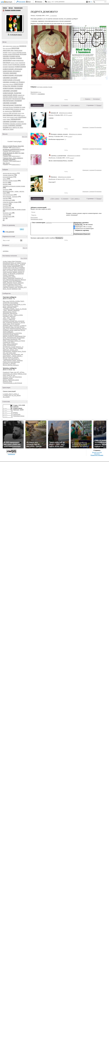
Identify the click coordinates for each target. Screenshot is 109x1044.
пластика (5, 215)
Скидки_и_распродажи (58, 155)
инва (14, 60)
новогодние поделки (12, 93)
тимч (19, 289)
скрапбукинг (22, 117)
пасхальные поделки (12, 105)
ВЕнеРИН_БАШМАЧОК (17, 273)
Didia (13, 261)
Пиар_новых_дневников (10, 344)
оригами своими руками (10, 97)
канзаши (6, 62)
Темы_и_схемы (18, 315)
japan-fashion (7, 356)
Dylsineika (18, 261)
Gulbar (19, 263)
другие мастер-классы (9, 173)
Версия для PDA (97, 452)
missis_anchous (7, 272)
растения (14, 113)
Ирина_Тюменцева (8, 278)
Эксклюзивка (14, 303)
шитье (5, 179)
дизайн (5, 52)
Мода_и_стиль (21, 304)
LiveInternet (7, 2)
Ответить (85, 127)
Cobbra (9, 261)
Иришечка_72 (19, 278)
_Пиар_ (5, 310)
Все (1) (25, 248)
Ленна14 (23, 279)
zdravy (5, 306)
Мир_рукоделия (19, 321)
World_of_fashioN (13, 357)
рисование (8, 115)
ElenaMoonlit (6, 263)
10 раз (39, 92)
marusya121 (21, 270)
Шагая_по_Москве (21, 309)
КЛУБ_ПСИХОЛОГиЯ (9, 345)
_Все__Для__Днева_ (9, 318)
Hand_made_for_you (9, 375)
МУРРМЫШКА (17, 281)
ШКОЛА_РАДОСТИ (8, 336)
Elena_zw (13, 263)
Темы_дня (13, 372)
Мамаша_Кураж (8, 378)
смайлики (49, 222)
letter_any (6, 270)
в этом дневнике (9, 232)
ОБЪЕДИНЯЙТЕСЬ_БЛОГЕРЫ (12, 333)
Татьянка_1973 (22, 287)
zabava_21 (6, 273)
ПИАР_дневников (8, 341)
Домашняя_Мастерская (10, 313)
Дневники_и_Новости (19, 325)
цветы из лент (17, 127)
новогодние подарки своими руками (12, 89)
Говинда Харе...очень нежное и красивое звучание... (13, 158)
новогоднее (20, 66)
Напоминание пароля (36, 219)
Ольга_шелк (18, 286)
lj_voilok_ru (15, 394)
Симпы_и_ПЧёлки (19, 341)
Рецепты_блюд (7, 381)
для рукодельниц (8, 195)
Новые (99, 105)
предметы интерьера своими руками (14, 186)
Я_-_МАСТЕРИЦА (11, 359)
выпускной (8, 48)
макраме (5, 204)
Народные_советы (12, 306)
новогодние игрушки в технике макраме (12, 72)
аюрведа (22, 46)
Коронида (17, 279)
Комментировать (37, 105)
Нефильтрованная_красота (18, 328)
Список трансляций (9, 391)
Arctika (5, 261)
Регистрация (21, 1)
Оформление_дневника (10, 351)
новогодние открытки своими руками (13, 85)
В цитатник (98, 127)
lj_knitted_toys (7, 395)
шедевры (5, 251)
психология (6, 113)
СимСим (5, 287)
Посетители (16, 414)
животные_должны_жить (10, 350)
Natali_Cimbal (7, 266)
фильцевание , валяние (10, 196)
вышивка (5, 206)
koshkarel (14, 269)
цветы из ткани (8, 129)
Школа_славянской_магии (11, 380)
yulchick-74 (21, 272)
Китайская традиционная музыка (13, 149)
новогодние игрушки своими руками (12, 76)
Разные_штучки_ (8, 315)
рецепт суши (21, 113)
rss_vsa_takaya (15, 395)
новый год (21, 95)
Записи (5, 8)
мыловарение (7, 207)
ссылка (70, 115)
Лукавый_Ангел (7, 281)
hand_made (12, 353)
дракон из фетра (12, 52)
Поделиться (96, 99)
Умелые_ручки (22, 374)
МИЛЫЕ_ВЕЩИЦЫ (13, 310)
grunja (4, 269)
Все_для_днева (7, 348)
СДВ (19, 339)
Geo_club (5, 353)
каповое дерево (14, 62)
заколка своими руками (12, 58)
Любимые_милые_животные (11, 330)
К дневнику (65, 105)
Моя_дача (6, 301)
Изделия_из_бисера (19, 322)
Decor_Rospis (22, 351)
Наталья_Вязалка (8, 284)
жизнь (17, 56)
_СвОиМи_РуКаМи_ (9, 309)
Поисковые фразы (18, 416)
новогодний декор (10, 95)
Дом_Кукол (6, 328)
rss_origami (6, 397)
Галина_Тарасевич (8, 275)
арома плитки (8, 46)
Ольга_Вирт (17, 284)
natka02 (15, 272)
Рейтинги (39, 1)
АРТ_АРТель (20, 372)
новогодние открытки (8, 84)
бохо (4, 48)
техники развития (8, 175)
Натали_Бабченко (18, 283)
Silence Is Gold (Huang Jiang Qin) (13, 146)
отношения (20, 97)
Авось (49, 1)
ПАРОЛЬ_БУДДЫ (14, 301)
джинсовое (18, 50)
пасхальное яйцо (18, 98)
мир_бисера (20, 327)
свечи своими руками (12, 117)
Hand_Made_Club (8, 354)
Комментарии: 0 (16, 147)
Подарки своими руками (3, 10)
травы (8, 119)
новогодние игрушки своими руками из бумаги (14, 81)
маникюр (11, 67)
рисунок (17, 115)
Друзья (11, 8)
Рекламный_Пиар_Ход (10, 327)
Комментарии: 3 (16, 161)
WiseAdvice (18, 377)
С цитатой (92, 127)
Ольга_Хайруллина (9, 286)
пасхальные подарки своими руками (12, 101)
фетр (10, 127)
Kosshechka (6, 264)
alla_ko (17, 267)
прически (16, 111)
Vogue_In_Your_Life (9, 377)
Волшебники (21, 337)
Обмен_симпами (18, 348)
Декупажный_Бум (20, 336)
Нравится (87, 99)
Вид (90, 2)
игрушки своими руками (10, 180)
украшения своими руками (12, 120)
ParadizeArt (6, 372)
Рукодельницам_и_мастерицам (12, 383)
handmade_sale (18, 354)
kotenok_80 (54, 113)
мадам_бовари (13, 334)
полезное (6, 189)
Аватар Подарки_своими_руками (14, 23)
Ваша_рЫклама (8, 307)
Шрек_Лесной (7, 289)
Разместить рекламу (97, 455)
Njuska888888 (15, 266)
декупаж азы (8, 50)
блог (4, 218)
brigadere (22, 267)
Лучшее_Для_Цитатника (10, 359)
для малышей (7, 200)
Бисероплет (14, 339)
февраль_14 (19, 347)
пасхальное (7, 98)
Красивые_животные (9, 316)
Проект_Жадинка (17, 360)
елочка (19, 52)
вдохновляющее (8, 177)
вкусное (5, 182)
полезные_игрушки (8, 321)
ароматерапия (7, 216)
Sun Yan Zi (6, 163)
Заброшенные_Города (9, 312)
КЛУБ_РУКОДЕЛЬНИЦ (10, 337)
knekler (9, 269)
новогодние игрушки (12, 69)
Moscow (5, 357)
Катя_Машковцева (8, 279)
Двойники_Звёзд (8, 325)
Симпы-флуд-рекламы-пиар (11, 362)
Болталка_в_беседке (9, 363)
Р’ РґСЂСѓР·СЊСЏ (16, 34)
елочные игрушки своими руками (14, 55)
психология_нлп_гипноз (10, 374)
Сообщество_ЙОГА (9, 342)
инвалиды (20, 60)
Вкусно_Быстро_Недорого (11, 365)
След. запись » (75, 105)
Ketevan (23, 263)
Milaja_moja (13, 264)
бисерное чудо (7, 213)
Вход (29, 1)
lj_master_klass (7, 394)
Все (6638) (24, 258)
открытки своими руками (10, 202)
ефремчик (15, 289)
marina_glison (13, 270)
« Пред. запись (54, 105)
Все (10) (24, 136)
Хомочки (17, 324)
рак (10, 113)
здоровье (7, 60)
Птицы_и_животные (9, 319)
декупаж (15, 48)
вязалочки (6, 334)
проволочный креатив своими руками (14, 209)
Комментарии (18, 8)
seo (4, 46)
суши (4, 119)
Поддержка (87, 2)
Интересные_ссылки (9, 347)
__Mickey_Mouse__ (17, 356)
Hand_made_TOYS (8, 324)
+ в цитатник (53, 15)
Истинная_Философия (9, 304)
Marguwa (54, 177)
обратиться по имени (65, 113)
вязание (5, 184)
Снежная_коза (12, 287)
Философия (6, 339)
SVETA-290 (11, 267)
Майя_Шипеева (7, 283)
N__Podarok (21, 264)
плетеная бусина (8, 107)
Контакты (97, 453)
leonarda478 (21, 269)
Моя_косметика (7, 322)
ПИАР (14, 307)
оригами (5, 198)
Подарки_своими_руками (59, 134)
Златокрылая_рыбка (9, 276)
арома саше (16, 46)
